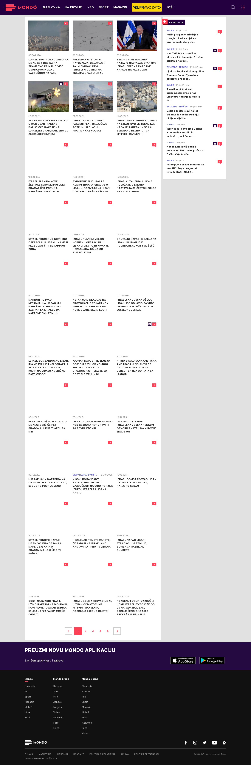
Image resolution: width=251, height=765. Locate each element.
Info (27, 691)
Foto (56, 723)
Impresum (62, 754)
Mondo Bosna (90, 679)
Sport (28, 696)
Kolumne (58, 717)
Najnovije (30, 686)
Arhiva (125, 754)
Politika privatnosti (146, 754)
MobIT (28, 707)
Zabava (57, 702)
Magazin (29, 702)
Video (28, 712)
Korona (57, 686)
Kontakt (78, 754)
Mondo (29, 679)
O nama (29, 754)
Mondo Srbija (61, 679)
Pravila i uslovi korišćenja (41, 758)
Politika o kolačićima (102, 754)
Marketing (45, 754)
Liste (56, 728)
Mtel (27, 717)
